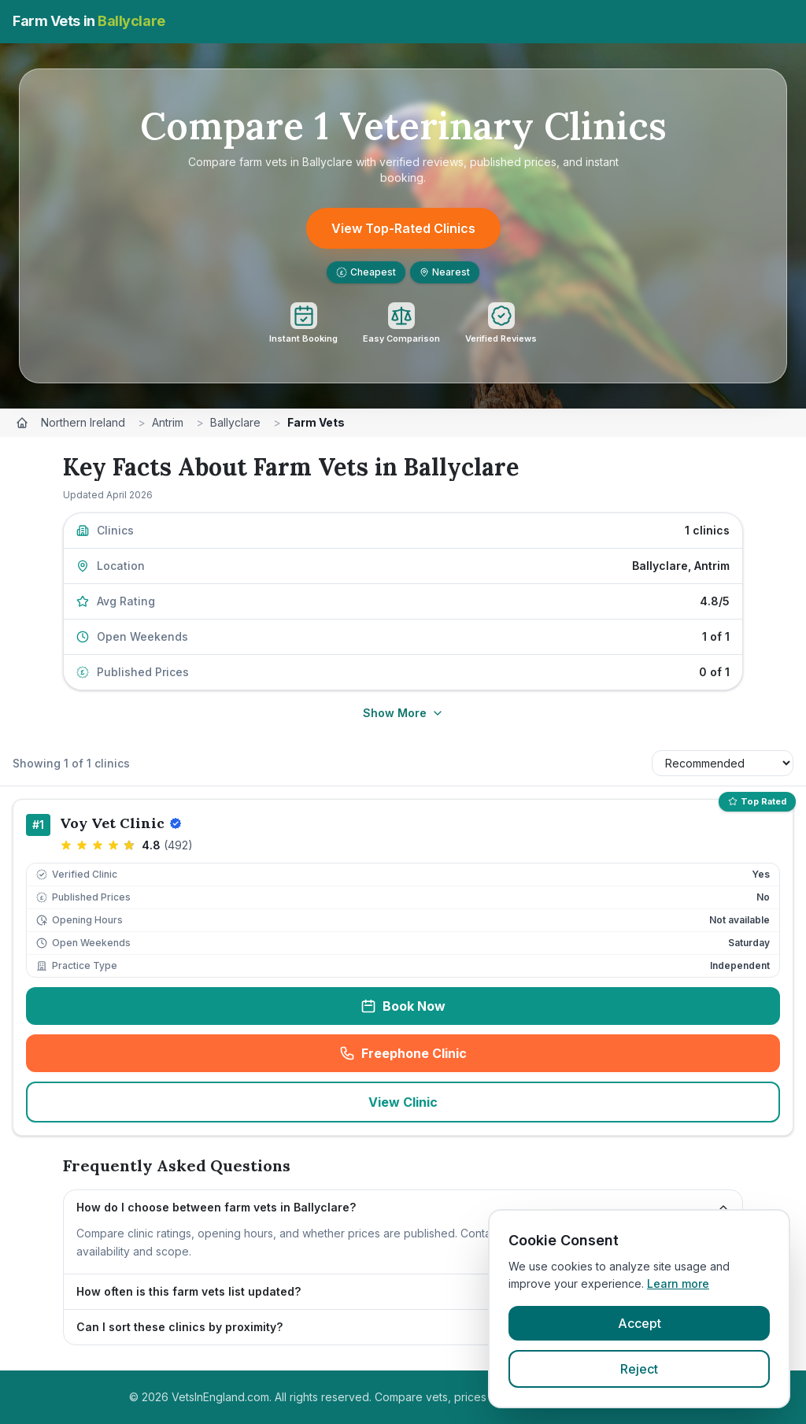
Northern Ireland (83, 422)
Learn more (678, 1283)
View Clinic (403, 1102)
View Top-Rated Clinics (403, 228)
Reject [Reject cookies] (639, 1369)
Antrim (167, 422)
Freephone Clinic (454, 1058)
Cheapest (366, 272)
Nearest (445, 272)
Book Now (403, 1006)
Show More (403, 712)
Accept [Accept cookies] (639, 1323)
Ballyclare (235, 422)
